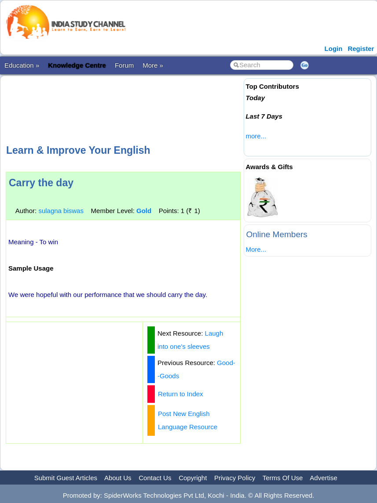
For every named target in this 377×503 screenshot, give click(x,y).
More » (153, 65)
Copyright (193, 477)
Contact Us (155, 477)
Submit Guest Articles (65, 477)
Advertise (323, 477)
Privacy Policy (234, 477)
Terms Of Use (283, 477)
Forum (124, 65)
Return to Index (180, 394)
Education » (21, 65)
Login (334, 48)
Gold (143, 210)
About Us (118, 477)
